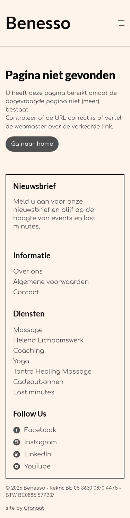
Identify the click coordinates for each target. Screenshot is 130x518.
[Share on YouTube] (32, 466)
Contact (26, 292)
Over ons (28, 271)
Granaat (34, 507)
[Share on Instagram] (35, 442)
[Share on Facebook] (34, 430)
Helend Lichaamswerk (48, 340)
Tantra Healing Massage (52, 371)
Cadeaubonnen (38, 381)
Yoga (21, 360)
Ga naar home (32, 144)
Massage (28, 329)
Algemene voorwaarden (51, 281)
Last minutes (33, 391)
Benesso (38, 22)
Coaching (28, 350)
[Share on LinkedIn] (32, 454)
